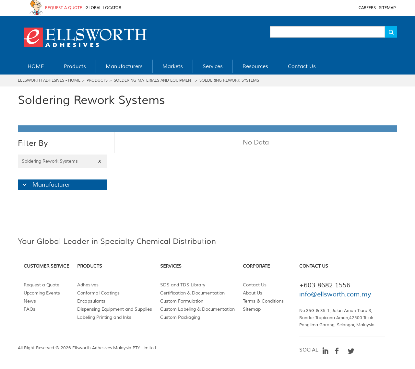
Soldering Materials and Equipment (153, 80)
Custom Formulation (181, 301)
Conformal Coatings (98, 293)
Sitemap (252, 309)
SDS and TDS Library (182, 285)
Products (97, 80)
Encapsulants (91, 301)
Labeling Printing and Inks (104, 317)
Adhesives (88, 285)
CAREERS (367, 8)
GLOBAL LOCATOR (103, 8)
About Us (252, 293)
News (30, 301)
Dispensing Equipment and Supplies (114, 309)
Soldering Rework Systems (229, 80)
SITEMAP (387, 8)
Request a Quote (41, 285)
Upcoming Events (42, 293)
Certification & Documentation (192, 293)
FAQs (29, 309)
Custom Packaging (180, 317)
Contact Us (255, 285)
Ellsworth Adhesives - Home (49, 80)
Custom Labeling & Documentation (197, 309)
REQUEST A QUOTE (63, 8)
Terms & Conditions (263, 301)
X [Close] (99, 161)
